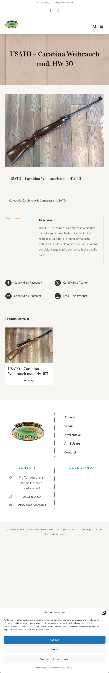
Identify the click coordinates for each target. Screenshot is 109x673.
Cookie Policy (41, 667)
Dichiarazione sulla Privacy (60, 667)
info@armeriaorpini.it (64, 2)
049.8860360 (46, 2)
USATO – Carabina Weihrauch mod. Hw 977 (28, 371)
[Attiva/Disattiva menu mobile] (102, 26)
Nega (54, 649)
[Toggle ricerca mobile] (94, 26)
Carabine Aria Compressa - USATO (44, 200)
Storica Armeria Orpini (43, 530)
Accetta (54, 639)
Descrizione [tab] (12, 218)
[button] (103, 612)
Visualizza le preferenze (54, 659)
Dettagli (30, 380)
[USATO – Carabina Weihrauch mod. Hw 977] (29, 345)
